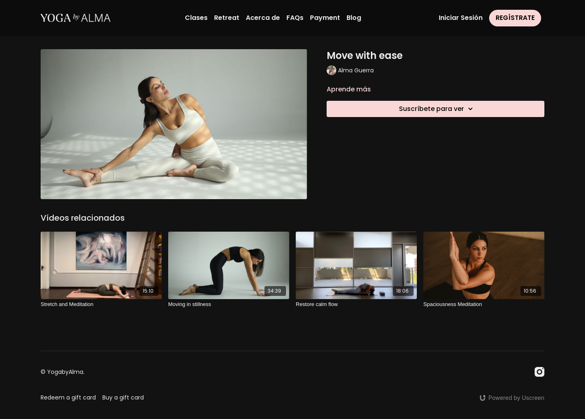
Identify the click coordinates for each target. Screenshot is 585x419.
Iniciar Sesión (461, 17)
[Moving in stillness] (228, 304)
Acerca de (263, 17)
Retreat (226, 17)
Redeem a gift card (68, 397)
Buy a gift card (123, 397)
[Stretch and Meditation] (101, 304)
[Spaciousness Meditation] (483, 304)
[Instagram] (539, 372)
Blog (354, 17)
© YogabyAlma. (62, 372)
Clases (196, 17)
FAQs (294, 17)
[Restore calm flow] (356, 304)
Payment (325, 17)
